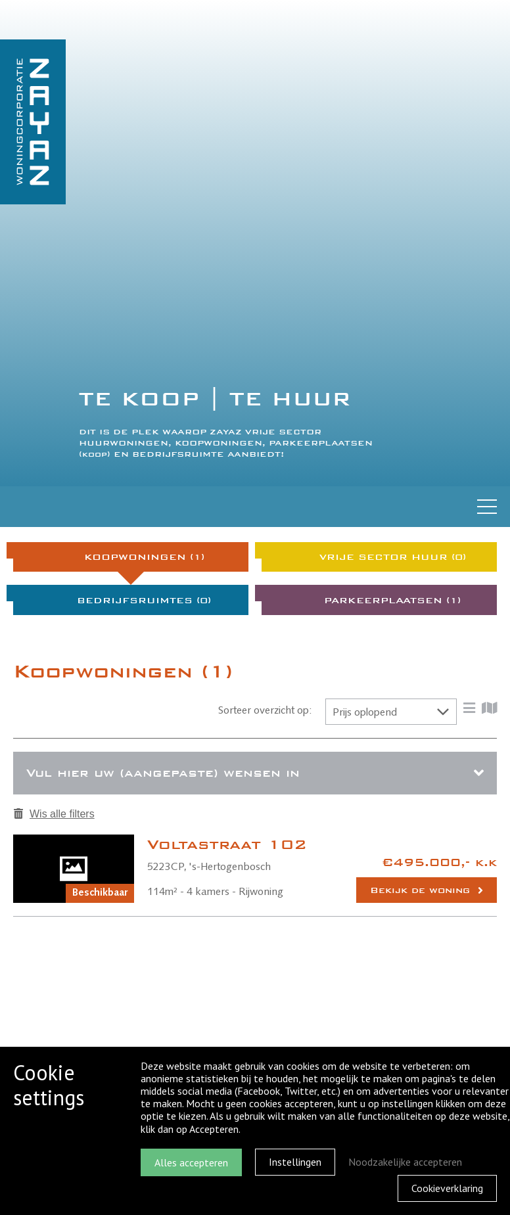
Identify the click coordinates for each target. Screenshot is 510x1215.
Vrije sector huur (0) (392, 556)
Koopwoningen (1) (144, 556)
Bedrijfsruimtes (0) (144, 600)
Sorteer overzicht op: (265, 711)
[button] (391, 712)
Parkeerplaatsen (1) (392, 600)
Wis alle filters (54, 813)
